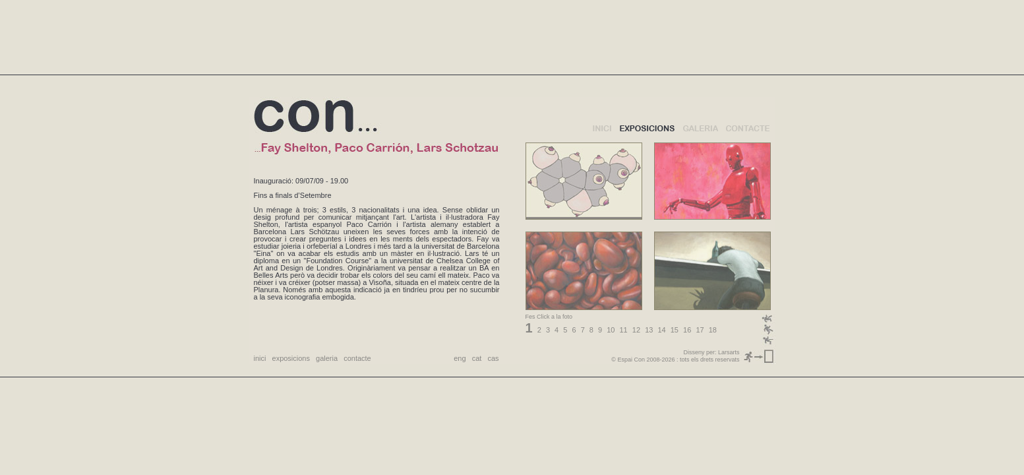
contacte (357, 358)
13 (649, 330)
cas (492, 358)
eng (460, 358)
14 (661, 330)
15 (674, 330)
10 (611, 330)
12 (636, 330)
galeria (327, 358)
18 (713, 330)
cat (477, 358)
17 (700, 330)
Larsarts (729, 352)
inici (260, 358)
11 (624, 330)
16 (687, 330)
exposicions (291, 358)
